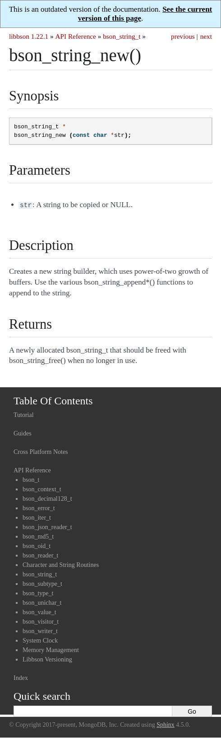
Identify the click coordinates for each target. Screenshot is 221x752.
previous (183, 36)
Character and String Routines (61, 564)
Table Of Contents (53, 400)
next (206, 36)
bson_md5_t (38, 535)
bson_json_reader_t (47, 526)
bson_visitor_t (41, 620)
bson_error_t (39, 507)
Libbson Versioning (47, 658)
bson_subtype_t (42, 583)
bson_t (31, 479)
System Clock (40, 639)
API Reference (75, 36)
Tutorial (24, 414)
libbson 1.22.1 (28, 36)
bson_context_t (42, 488)
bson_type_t (38, 592)
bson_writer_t (40, 630)
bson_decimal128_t (47, 497)
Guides (23, 432)
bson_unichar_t (42, 601)
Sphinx (166, 723)
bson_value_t (39, 611)
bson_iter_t (37, 516)
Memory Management (51, 649)
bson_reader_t (40, 554)
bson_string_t (121, 36)
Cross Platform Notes (41, 451)
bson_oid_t (37, 545)
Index (21, 677)
